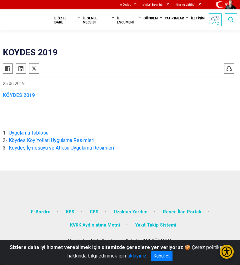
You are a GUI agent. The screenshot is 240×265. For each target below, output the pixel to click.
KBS (70, 212)
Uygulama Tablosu (28, 133)
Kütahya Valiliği (185, 4)
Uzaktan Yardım (131, 212)
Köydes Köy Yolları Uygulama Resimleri (51, 140)
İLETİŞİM (198, 18)
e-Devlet (125, 4)
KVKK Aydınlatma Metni (95, 225)
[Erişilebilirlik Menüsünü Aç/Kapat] (227, 252)
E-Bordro (41, 212)
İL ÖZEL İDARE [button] (60, 20)
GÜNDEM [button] (150, 18)
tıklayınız (137, 256)
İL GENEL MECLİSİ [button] (90, 20)
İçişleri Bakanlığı (152, 4)
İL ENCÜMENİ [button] (125, 20)
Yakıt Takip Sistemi (155, 225)
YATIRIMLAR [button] (174, 18)
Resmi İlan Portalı (182, 212)
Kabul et (162, 255)
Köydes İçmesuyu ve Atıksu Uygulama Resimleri (61, 148)
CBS (94, 212)
